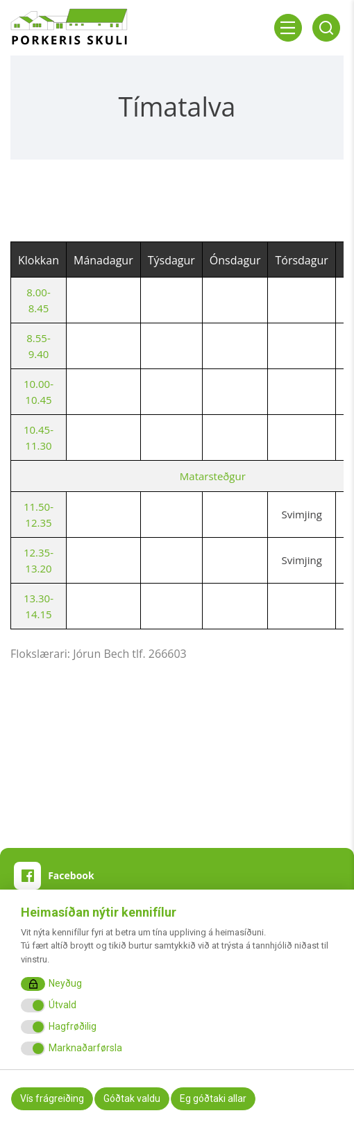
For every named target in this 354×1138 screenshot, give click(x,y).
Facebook (71, 875)
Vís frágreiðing (52, 1098)
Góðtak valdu (131, 1098)
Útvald (62, 1004)
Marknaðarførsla (85, 1047)
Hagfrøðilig (72, 1026)
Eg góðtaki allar (213, 1098)
